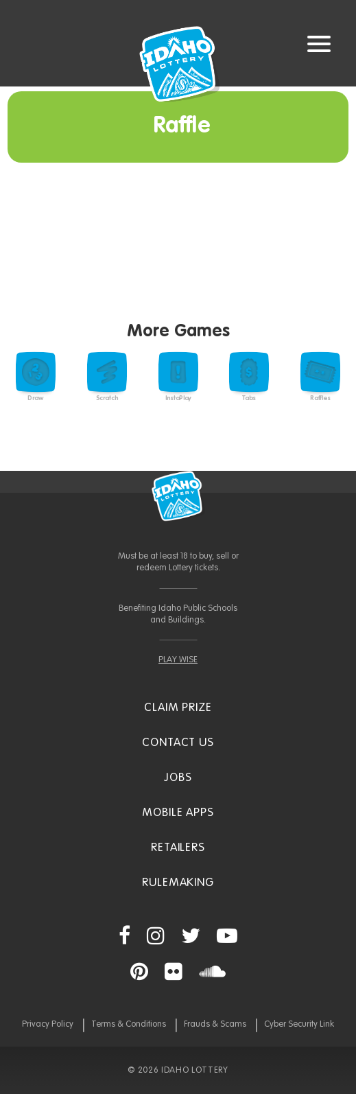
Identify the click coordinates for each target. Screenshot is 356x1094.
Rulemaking (178, 883)
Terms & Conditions (128, 1024)
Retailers (178, 848)
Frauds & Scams (215, 1024)
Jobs (177, 778)
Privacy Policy (47, 1024)
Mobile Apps (177, 813)
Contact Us (178, 743)
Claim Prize (177, 708)
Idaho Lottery (178, 496)
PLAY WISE (178, 659)
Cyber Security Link (299, 1024)
